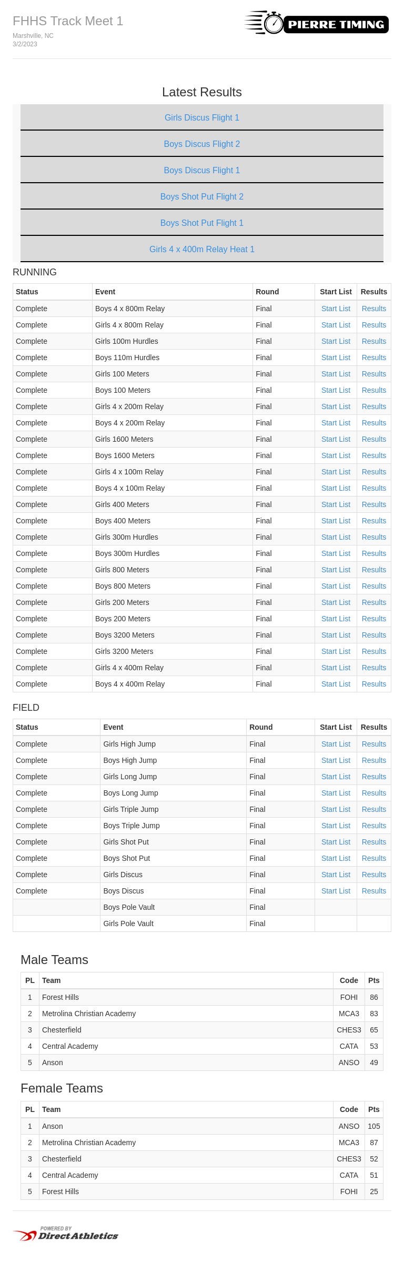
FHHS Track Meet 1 (68, 21)
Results (374, 308)
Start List (335, 308)
